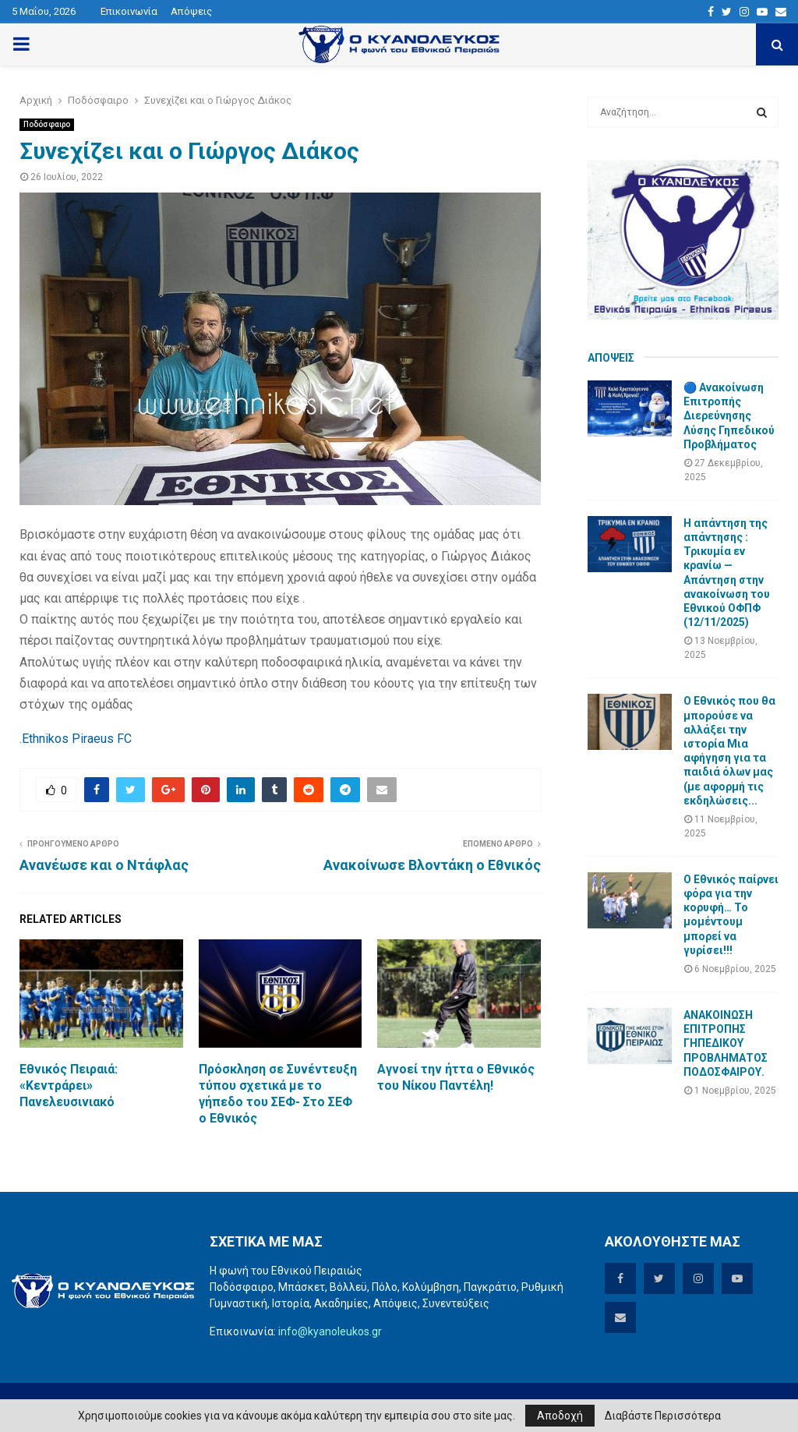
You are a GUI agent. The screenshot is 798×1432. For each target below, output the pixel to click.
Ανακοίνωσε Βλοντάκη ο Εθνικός (432, 865)
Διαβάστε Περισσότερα (663, 1415)
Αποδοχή (560, 1415)
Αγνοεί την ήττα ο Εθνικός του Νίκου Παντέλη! (456, 1077)
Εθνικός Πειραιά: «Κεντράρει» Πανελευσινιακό (68, 1085)
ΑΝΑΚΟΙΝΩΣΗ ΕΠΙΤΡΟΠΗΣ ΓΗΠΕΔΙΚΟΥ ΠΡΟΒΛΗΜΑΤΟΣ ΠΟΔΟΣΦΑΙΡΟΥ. (725, 1043)
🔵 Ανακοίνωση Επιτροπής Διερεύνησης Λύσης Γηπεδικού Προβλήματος (729, 416)
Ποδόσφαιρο (46, 124)
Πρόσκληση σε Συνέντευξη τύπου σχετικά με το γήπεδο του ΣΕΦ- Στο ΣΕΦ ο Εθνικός (278, 1093)
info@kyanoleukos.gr (330, 1331)
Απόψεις (191, 11)
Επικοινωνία (129, 11)
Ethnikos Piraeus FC (77, 738)
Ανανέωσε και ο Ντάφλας (104, 865)
